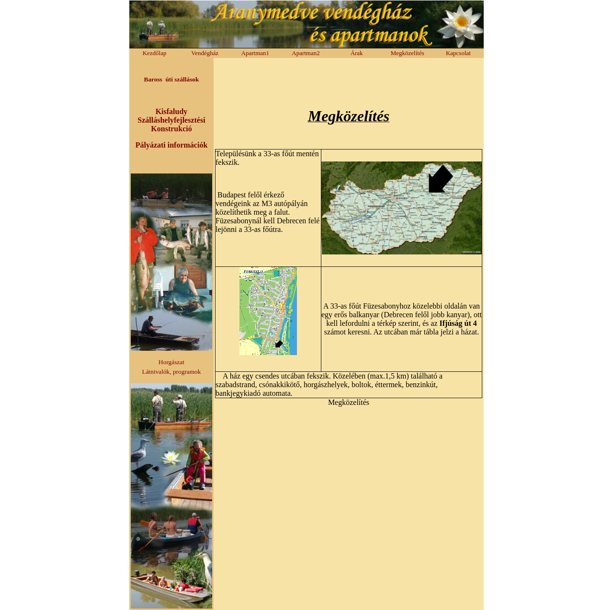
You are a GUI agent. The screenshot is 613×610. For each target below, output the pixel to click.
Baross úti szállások (171, 79)
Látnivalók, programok (171, 371)
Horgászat (171, 362)
